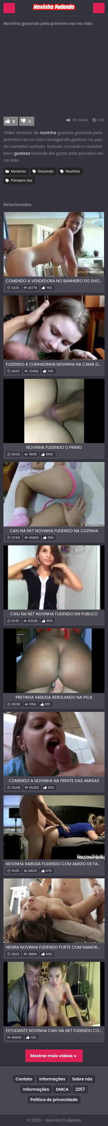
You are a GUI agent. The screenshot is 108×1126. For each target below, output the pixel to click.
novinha (48, 133)
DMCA (62, 1089)
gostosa (22, 153)
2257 (80, 1089)
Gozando (46, 171)
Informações (52, 1079)
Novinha (73, 171)
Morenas (18, 171)
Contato (24, 1079)
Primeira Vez (21, 180)
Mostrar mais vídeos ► (54, 1056)
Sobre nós (82, 1079)
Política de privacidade (54, 1099)
